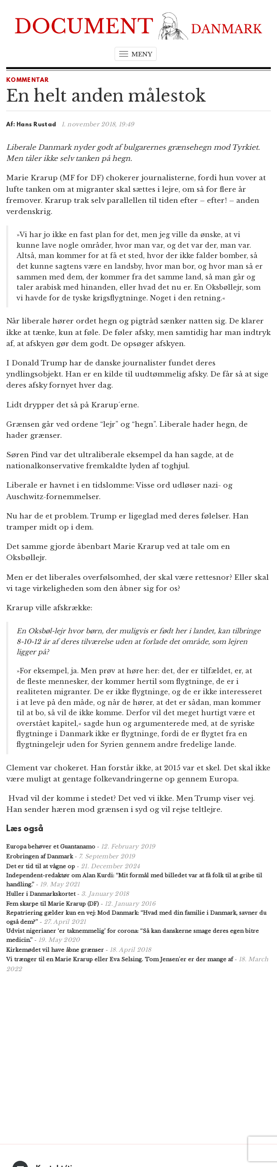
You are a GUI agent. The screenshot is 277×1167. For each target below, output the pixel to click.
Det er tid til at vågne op (40, 866)
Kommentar (27, 80)
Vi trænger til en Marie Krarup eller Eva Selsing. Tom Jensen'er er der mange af (119, 959)
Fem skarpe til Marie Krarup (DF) (52, 904)
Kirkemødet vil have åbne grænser (55, 950)
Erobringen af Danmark (39, 856)
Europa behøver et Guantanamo (50, 847)
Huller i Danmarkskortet (40, 894)
